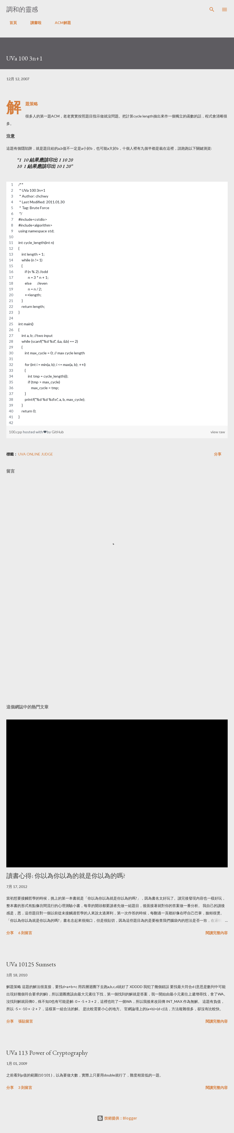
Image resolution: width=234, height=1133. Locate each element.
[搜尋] (212, 9)
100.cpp (16, 432)
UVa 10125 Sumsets (31, 964)
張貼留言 (25, 1021)
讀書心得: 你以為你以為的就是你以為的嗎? (65, 876)
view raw (218, 432)
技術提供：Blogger (117, 1118)
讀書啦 (32, 22)
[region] (117, 304)
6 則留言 (25, 932)
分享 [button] (217, 454)
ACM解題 (60, 22)
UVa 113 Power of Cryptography (47, 1053)
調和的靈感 (22, 9)
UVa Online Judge (35, 454)
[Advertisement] (117, 650)
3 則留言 (25, 1087)
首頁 (10, 22)
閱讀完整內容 (217, 932)
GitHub (58, 432)
